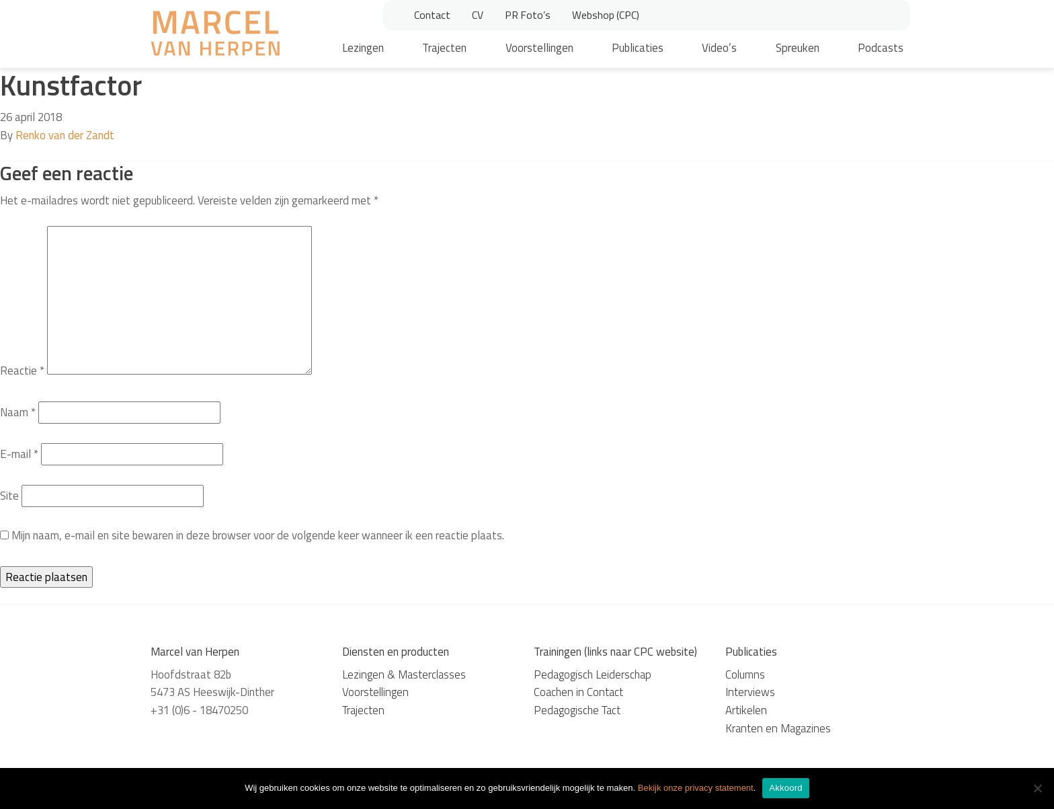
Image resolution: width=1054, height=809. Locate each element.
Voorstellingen (539, 47)
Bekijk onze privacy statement (696, 788)
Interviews (750, 692)
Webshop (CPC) (605, 15)
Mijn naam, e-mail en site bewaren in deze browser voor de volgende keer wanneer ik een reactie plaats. (257, 535)
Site (9, 495)
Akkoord (785, 788)
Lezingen (363, 47)
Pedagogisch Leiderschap (592, 674)
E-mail (19, 454)
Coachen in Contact (578, 692)
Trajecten (444, 47)
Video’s (719, 47)
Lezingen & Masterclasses (404, 674)
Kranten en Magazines (778, 728)
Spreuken (797, 47)
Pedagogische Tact (577, 710)
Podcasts (880, 47)
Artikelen (746, 710)
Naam (18, 412)
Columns (745, 674)
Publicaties (637, 47)
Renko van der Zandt (64, 135)
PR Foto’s (528, 15)
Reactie (22, 370)
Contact (432, 15)
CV (477, 15)
